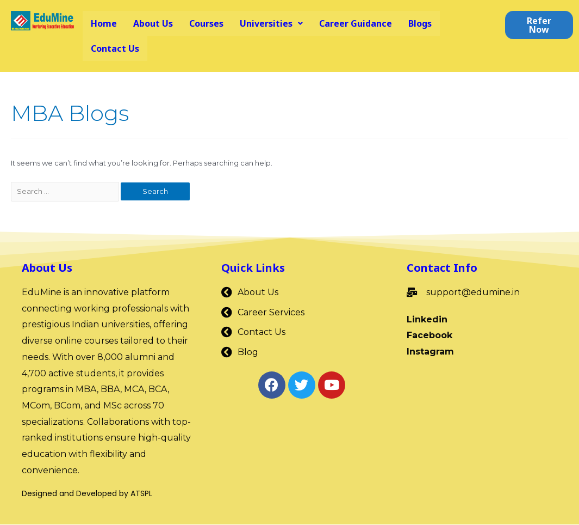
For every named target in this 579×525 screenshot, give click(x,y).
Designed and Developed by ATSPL (87, 494)
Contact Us (115, 48)
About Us (153, 23)
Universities (271, 23)
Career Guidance (355, 23)
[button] (539, 25)
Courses (206, 23)
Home (104, 23)
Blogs (420, 23)
